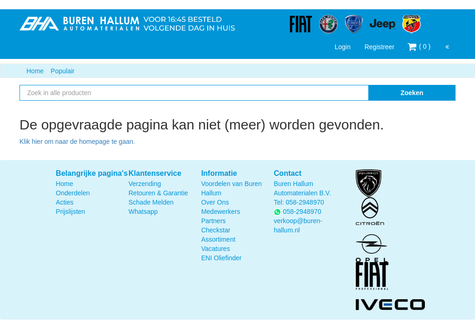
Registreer (380, 47)
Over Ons (215, 202)
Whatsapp (143, 211)
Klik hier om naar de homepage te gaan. (77, 141)
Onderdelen (73, 193)
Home (35, 71)
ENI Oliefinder (221, 258)
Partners (213, 221)
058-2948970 (305, 202)
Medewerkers (220, 211)
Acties (64, 202)
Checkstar (216, 230)
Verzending (144, 183)
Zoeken (411, 92)
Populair (62, 71)
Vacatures (215, 248)
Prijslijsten (70, 211)
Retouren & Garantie (158, 193)
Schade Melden (150, 202)
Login (342, 47)
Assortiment (218, 239)
